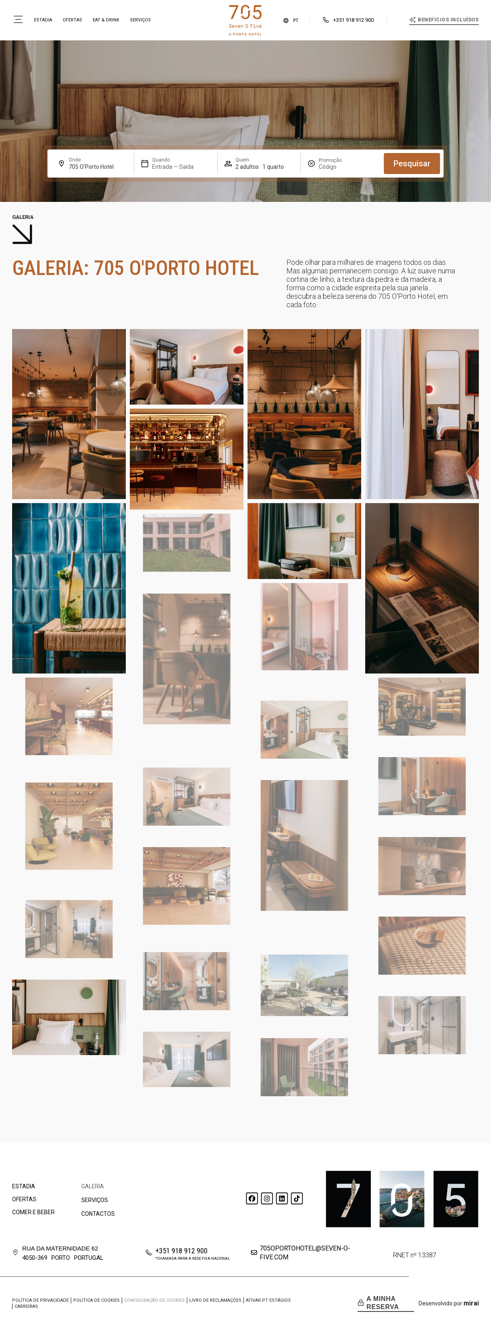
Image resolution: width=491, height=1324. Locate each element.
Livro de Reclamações (215, 1300)
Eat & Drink (106, 20)
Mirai (471, 1303)
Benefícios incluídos (448, 20)
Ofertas (72, 20)
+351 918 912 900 (353, 20)
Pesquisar (412, 163)
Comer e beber (33, 1212)
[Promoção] (338, 167)
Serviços (140, 20)
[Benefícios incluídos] (412, 20)
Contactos (98, 1214)
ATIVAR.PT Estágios (268, 1300)
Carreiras (26, 1306)
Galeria (92, 1186)
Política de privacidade (40, 1300)
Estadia (43, 20)
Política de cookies (96, 1300)
